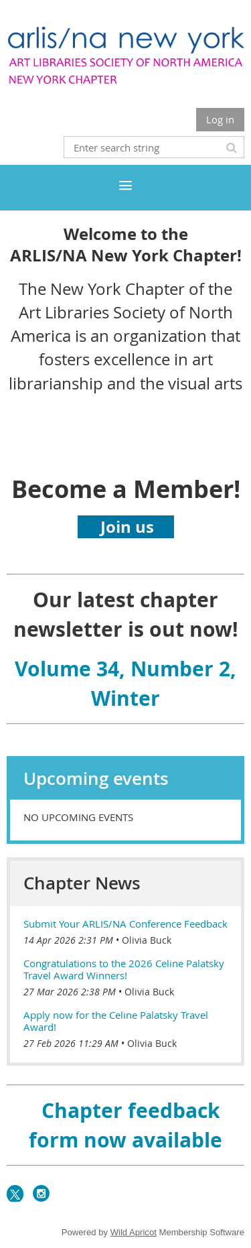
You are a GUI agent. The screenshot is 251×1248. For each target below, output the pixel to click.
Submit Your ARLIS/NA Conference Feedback (125, 923)
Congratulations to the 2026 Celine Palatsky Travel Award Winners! (123, 969)
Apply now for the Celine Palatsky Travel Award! (115, 1021)
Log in (220, 119)
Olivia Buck (146, 940)
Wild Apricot (133, 1232)
